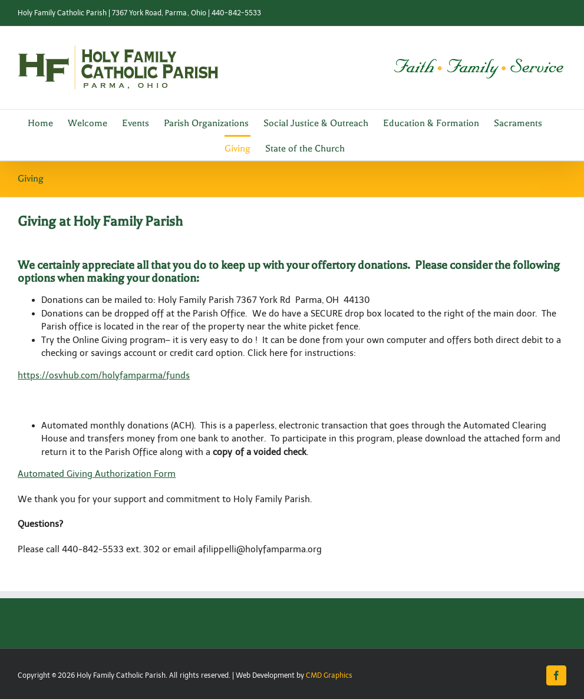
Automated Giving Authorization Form (97, 474)
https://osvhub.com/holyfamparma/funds (104, 375)
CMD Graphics (329, 675)
